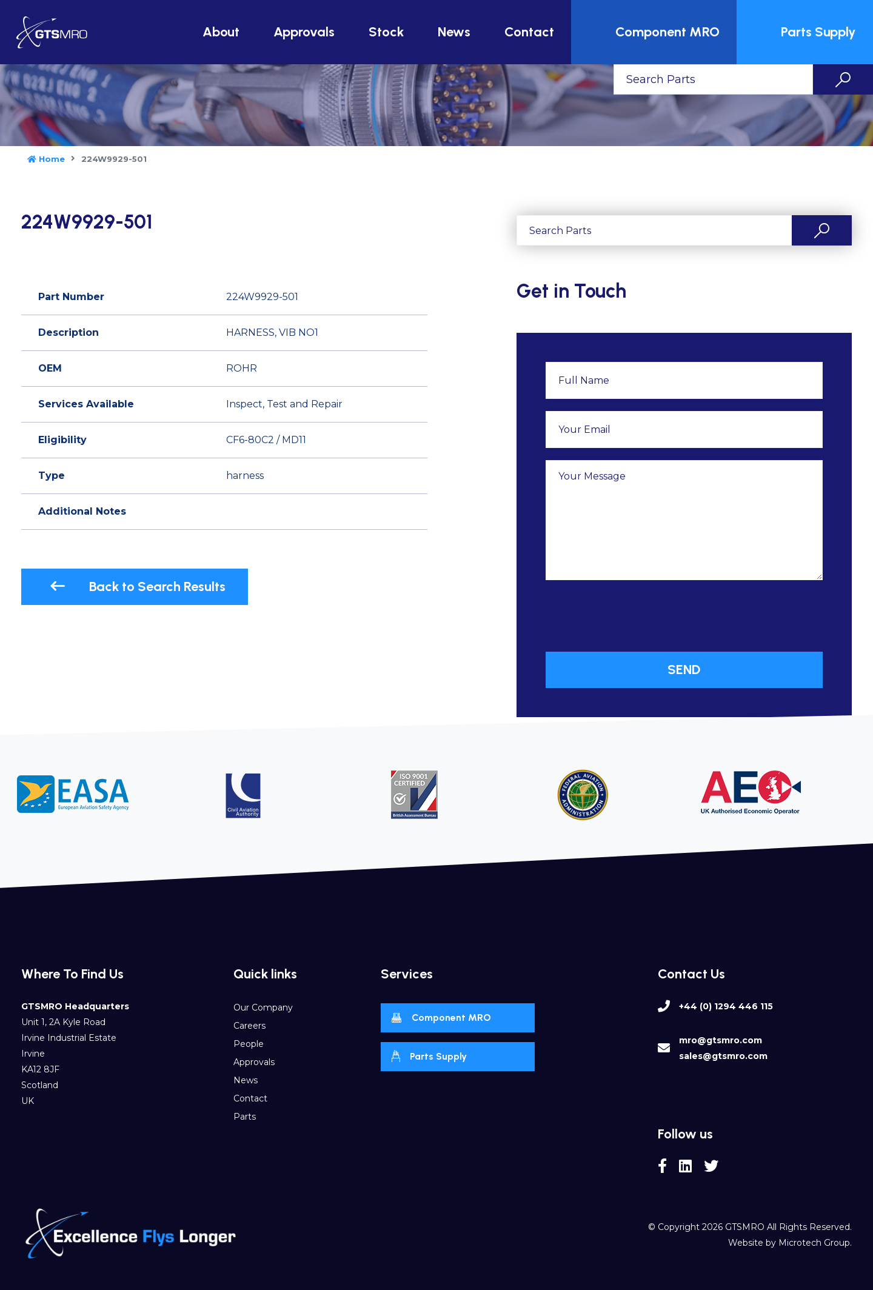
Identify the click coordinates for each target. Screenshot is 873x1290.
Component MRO (655, 32)
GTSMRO (744, 1226)
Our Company (263, 1007)
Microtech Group (814, 1242)
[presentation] (638, 616)
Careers (249, 1025)
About (220, 32)
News (454, 32)
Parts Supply (806, 32)
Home (46, 159)
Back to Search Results (138, 586)
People (248, 1043)
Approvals (304, 32)
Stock (386, 32)
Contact (529, 32)
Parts (244, 1116)
